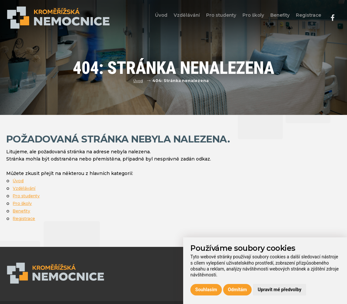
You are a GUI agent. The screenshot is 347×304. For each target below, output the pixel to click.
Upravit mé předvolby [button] (279, 289)
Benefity (276, 17)
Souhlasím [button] (206, 289)
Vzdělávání (177, 17)
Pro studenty (214, 17)
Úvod (150, 17)
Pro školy (248, 17)
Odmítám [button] (237, 289)
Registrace (307, 17)
